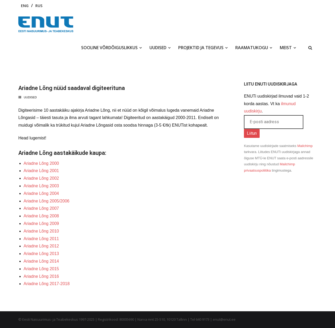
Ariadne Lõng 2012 (41, 246)
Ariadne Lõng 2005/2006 (46, 201)
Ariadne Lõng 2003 (41, 186)
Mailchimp (305, 146)
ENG (25, 5)
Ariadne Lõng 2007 (41, 208)
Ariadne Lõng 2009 (41, 223)
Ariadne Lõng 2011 (41, 238)
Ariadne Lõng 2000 (41, 163)
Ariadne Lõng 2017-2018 (47, 283)
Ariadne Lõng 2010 (41, 231)
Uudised (30, 97)
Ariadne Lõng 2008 (41, 216)
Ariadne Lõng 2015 (41, 269)
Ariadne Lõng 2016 (41, 276)
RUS (38, 5)
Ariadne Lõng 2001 (41, 170)
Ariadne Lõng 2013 (41, 253)
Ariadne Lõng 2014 (41, 261)
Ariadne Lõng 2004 (41, 193)
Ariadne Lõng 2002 (41, 178)
